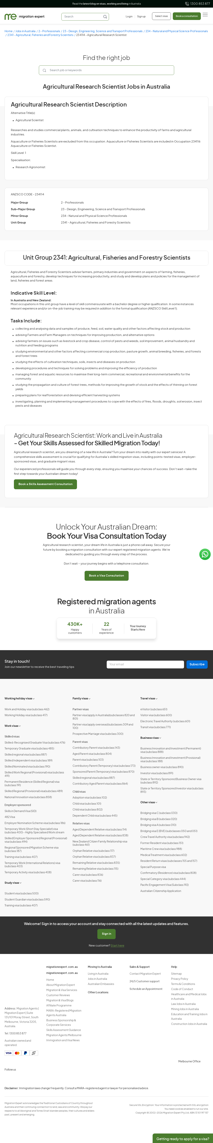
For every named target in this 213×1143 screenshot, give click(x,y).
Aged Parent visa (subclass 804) (92, 754)
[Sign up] (140, 16)
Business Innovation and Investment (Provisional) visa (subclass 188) (170, 760)
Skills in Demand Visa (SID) (20, 811)
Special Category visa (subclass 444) (163, 879)
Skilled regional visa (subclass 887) (26, 754)
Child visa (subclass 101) (87, 804)
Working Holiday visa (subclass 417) (26, 715)
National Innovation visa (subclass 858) (28, 797)
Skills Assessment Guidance (63, 1030)
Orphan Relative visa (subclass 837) (94, 857)
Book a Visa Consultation (106, 575)
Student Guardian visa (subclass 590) (27, 899)
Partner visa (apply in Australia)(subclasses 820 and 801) (104, 717)
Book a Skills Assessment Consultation (45, 484)
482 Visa (10, 817)
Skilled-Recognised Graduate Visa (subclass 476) (35, 742)
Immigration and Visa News (63, 1040)
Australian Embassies (101, 984)
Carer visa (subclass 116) (87, 881)
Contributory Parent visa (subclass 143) (96, 748)
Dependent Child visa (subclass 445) (95, 815)
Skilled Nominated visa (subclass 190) (27, 766)
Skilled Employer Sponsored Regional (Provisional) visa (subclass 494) (36, 840)
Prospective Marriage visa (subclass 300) (98, 734)
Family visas (80, 698)
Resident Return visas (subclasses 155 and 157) (168, 861)
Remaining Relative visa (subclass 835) (96, 863)
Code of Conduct (182, 989)
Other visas (147, 802)
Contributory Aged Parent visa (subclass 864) (100, 784)
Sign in (106, 933)
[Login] (129, 16)
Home (9, 31)
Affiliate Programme (59, 1005)
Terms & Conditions (183, 984)
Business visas (149, 738)
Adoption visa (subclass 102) (90, 797)
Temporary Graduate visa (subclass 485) (29, 748)
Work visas (11, 726)
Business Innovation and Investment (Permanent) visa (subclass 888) (170, 750)
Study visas (12, 883)
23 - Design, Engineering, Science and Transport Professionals (103, 31)
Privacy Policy (179, 979)
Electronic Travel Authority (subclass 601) (165, 721)
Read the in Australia (106, 4)
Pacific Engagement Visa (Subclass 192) (164, 885)
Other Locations (98, 992)
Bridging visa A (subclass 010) (158, 825)
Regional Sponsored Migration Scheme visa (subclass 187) (31, 849)
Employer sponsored (18, 805)
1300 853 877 (197, 4)
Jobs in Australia (25, 31)
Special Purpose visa (153, 867)
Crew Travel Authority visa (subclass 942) (165, 837)
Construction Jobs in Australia (189, 1024)
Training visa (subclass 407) (21, 857)
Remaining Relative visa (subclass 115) (95, 869)
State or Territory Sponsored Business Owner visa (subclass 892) (170, 781)
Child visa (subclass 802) (87, 809)
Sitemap (176, 974)
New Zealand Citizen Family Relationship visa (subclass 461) (100, 843)
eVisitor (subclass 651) (153, 709)
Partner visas (81, 709)
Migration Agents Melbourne (64, 1035)
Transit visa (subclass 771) (155, 727)
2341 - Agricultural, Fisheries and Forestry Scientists (40, 35)
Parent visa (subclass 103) (88, 760)
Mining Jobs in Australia (185, 1009)
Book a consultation (187, 16)
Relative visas (81, 823)
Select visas (161, 16)
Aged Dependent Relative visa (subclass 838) (100, 835)
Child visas (79, 792)
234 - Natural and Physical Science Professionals (94, 216)
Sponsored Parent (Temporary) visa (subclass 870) (103, 772)
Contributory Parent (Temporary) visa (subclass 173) (104, 766)
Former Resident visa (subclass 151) (161, 843)
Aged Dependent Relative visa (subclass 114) (100, 829)
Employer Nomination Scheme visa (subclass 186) (35, 823)
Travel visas (147, 698)
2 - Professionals (49, 31)
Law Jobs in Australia (183, 1004)
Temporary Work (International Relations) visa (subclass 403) (32, 865)
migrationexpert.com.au (62, 967)
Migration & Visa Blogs (60, 1000)
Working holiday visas (18, 698)
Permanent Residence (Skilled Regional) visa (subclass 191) (32, 784)
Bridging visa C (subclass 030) (158, 813)
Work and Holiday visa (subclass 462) (27, 709)
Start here (117, 945)
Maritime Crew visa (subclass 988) (161, 849)
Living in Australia (98, 974)
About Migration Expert (60, 985)
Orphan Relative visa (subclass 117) (93, 851)
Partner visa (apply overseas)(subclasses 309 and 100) (103, 726)
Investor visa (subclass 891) (156, 773)
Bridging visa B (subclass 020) (158, 819)
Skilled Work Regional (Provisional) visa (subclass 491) (34, 774)
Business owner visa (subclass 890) (161, 767)
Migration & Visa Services (61, 990)
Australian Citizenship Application (160, 891)
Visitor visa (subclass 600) (156, 715)
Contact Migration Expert (145, 974)
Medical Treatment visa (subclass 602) (163, 855)
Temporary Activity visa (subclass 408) (28, 872)
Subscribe (197, 664)
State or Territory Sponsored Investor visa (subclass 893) (171, 790)
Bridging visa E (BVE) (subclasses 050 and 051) (168, 831)
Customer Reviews (58, 995)
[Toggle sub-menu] (33, 698)
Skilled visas (12, 736)
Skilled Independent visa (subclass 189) (28, 760)
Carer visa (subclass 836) (88, 875)
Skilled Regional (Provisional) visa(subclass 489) (34, 791)
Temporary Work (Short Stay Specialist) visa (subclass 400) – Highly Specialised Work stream (34, 831)
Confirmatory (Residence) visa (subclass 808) (168, 873)
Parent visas (80, 742)
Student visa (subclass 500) (21, 893)
